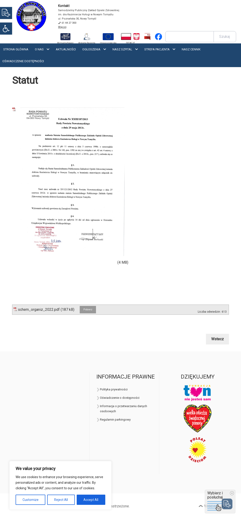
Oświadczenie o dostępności (119, 397)
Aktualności (66, 49)
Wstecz (217, 339)
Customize (31, 500)
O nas (39, 49)
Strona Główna (15, 49)
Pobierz (87, 309)
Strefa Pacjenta (157, 49)
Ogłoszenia (91, 49)
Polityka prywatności (114, 389)
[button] (6, 29)
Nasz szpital (122, 49)
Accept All (90, 500)
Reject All (61, 500)
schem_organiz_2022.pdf (39, 309)
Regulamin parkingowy (115, 419)
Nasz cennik (191, 49)
